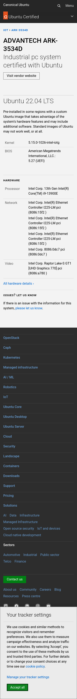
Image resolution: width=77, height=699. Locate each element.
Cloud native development (22, 535)
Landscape (11, 456)
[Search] (59, 6)
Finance (20, 561)
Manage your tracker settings (28, 677)
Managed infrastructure (20, 367)
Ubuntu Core (12, 407)
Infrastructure (29, 515)
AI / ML (8, 377)
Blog (57, 590)
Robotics (9, 387)
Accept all (17, 687)
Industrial (30, 555)
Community (28, 590)
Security (9, 446)
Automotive (11, 555)
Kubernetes (11, 357)
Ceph (7, 348)
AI (4, 515)
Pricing (8, 496)
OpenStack (11, 338)
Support (9, 486)
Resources (11, 596)
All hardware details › (18, 283)
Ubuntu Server (13, 427)
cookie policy (35, 666)
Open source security (18, 528)
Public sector (49, 555)
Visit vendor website (21, 76)
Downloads (11, 476)
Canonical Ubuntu (16, 5)
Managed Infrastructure (20, 522)
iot (5, 30)
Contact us (15, 579)
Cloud (7, 436)
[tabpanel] (38, 191)
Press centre (31, 596)
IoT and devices (48, 528)
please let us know (28, 308)
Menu (70, 6)
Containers (11, 466)
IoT (5, 397)
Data (13, 515)
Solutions (10, 505)
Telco (7, 561)
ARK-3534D (19, 30)
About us (9, 590)
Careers (45, 590)
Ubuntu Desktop (15, 417)
